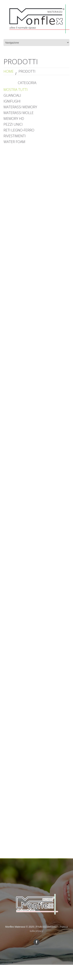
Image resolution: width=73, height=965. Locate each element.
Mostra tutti (16, 89)
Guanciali (12, 95)
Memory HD (14, 118)
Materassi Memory (20, 107)
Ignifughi (12, 101)
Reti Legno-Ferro (19, 130)
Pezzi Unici (13, 124)
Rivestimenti (15, 136)
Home (9, 71)
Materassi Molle (19, 112)
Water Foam (14, 141)
